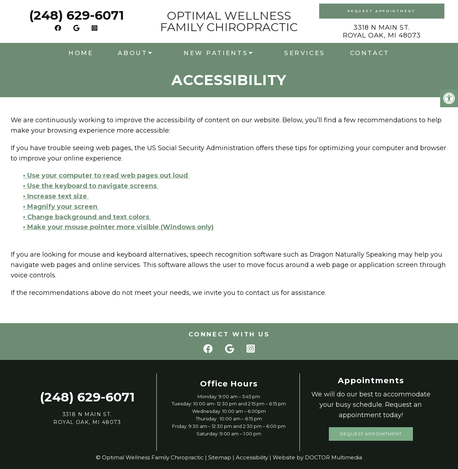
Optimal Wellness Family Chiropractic (229, 21)
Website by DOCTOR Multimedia (317, 457)
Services (304, 52)
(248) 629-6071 (76, 15)
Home (80, 52)
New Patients (216, 52)
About (132, 52)
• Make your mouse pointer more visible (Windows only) (118, 227)
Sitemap (219, 457)
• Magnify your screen (61, 207)
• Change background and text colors (87, 217)
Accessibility (252, 457)
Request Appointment (381, 11)
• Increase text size (56, 196)
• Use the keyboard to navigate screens (91, 186)
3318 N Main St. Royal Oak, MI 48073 (382, 31)
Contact (370, 52)
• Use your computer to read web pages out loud (106, 175)
